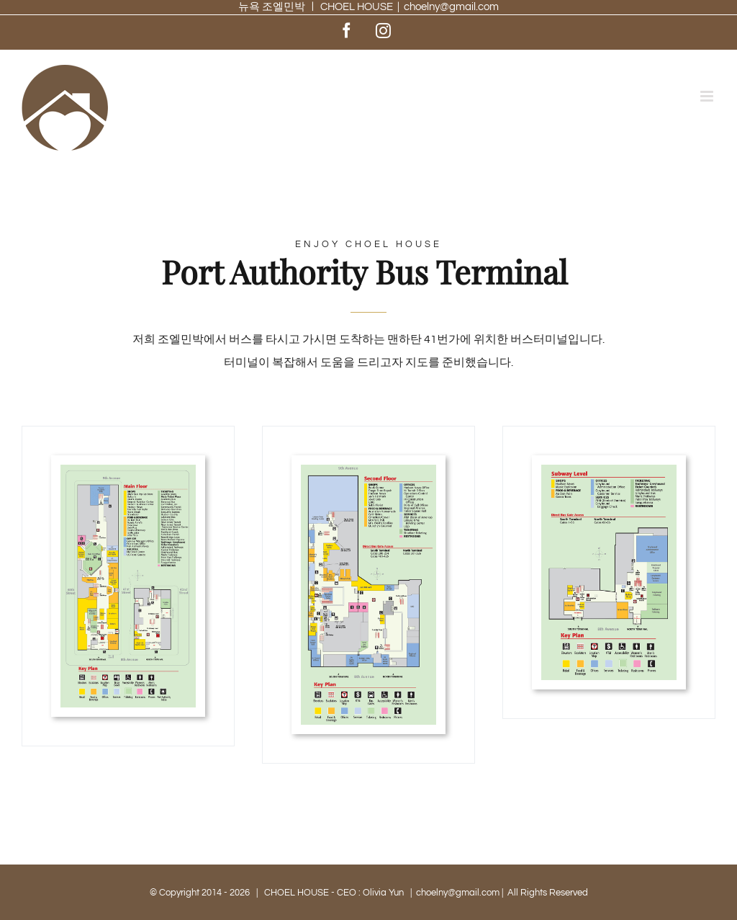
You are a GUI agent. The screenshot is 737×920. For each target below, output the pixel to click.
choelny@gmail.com (451, 6)
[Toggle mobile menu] (707, 96)
